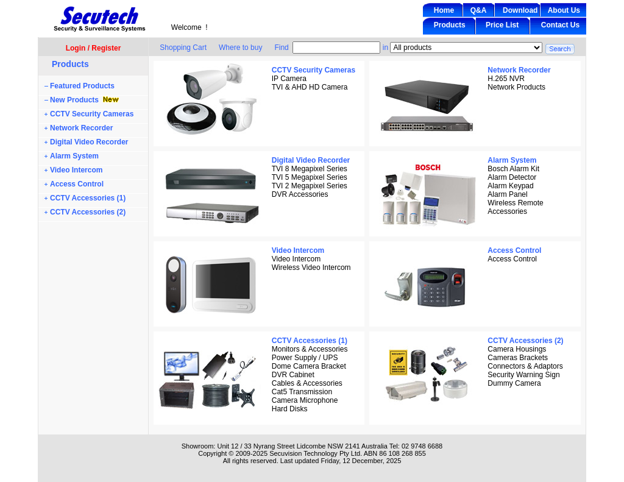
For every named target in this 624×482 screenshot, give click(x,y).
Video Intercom (76, 170)
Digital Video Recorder (89, 142)
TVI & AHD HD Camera (310, 87)
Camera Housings (517, 349)
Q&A (478, 10)
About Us (564, 10)
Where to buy (240, 47)
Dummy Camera (514, 383)
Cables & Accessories (307, 383)
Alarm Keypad (510, 186)
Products (450, 25)
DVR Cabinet (293, 374)
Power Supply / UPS (305, 357)
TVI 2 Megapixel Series (309, 186)
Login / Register (93, 48)
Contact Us (560, 25)
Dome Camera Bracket (309, 366)
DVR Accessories (300, 194)
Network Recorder (81, 128)
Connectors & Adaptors (525, 366)
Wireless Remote (515, 203)
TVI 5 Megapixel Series (309, 177)
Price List (502, 25)
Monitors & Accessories (310, 349)
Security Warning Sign (523, 374)
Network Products (516, 87)
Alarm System (74, 156)
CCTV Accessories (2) (88, 212)
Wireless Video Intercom (311, 267)
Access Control (77, 184)
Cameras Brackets (518, 357)
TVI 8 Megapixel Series (309, 169)
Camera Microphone (305, 400)
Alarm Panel (507, 194)
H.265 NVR (506, 78)
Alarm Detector (512, 177)
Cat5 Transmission (302, 392)
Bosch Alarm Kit (513, 169)
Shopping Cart (183, 47)
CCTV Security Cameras (91, 114)
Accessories (507, 211)
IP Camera (289, 78)
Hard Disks (290, 409)
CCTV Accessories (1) (88, 198)
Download (520, 10)
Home (444, 10)
